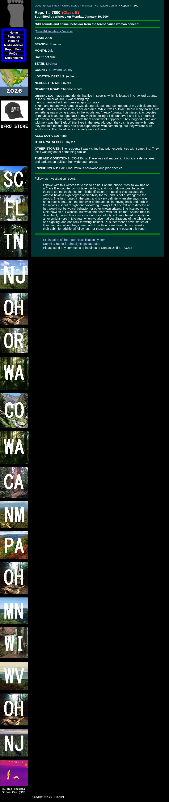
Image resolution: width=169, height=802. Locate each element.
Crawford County (107, 5)
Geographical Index (47, 5)
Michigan (87, 5)
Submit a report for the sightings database (71, 243)
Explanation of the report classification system (74, 239)
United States (70, 5)
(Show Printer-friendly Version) (54, 31)
